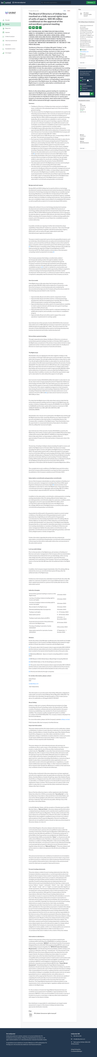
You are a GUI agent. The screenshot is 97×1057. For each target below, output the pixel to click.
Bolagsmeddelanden (87, 90)
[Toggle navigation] (19, 2)
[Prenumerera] (92, 93)
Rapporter (85, 88)
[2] (29, 246)
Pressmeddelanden (87, 86)
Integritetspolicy (76, 1049)
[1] (34, 153)
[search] (57, 2)
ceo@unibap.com (33, 683)
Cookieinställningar (76, 1051)
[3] (53, 252)
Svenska (84, 80)
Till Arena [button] (91, 2)
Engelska (91, 80)
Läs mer (83, 62)
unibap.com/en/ (65, 719)
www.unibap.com (84, 51)
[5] (46, 392)
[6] (53, 485)
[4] (42, 267)
